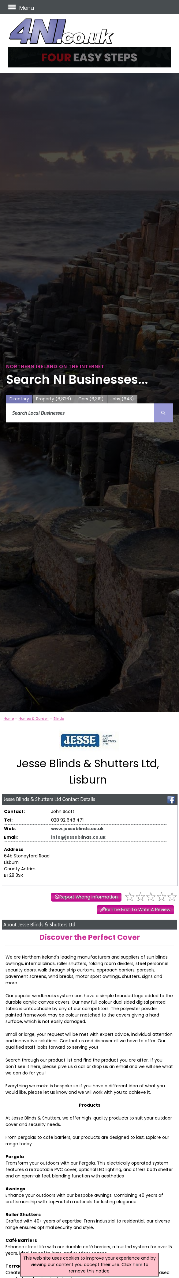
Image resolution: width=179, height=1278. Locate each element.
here (138, 1264)
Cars (91, 399)
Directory (19, 399)
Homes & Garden (34, 718)
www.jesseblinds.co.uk (77, 829)
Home (9, 718)
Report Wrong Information (88, 897)
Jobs (122, 399)
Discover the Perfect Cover (89, 937)
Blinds (59, 718)
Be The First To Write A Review (137, 909)
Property (53, 399)
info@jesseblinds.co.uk (78, 837)
